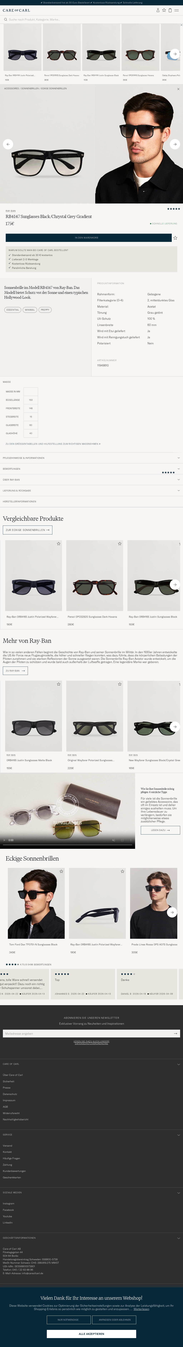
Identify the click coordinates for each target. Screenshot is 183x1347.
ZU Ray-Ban (15, 671)
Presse (6, 1087)
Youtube (7, 1216)
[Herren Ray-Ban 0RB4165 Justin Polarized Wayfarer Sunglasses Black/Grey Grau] (22, 47)
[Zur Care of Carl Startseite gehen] (16, 10)
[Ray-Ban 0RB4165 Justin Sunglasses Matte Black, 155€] (33, 725)
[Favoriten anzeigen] (164, 10)
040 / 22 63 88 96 (22, 1269)
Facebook (8, 1210)
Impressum (9, 1100)
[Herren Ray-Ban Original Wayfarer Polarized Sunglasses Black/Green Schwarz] (94, 716)
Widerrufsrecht (11, 1113)
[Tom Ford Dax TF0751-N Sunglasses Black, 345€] (36, 911)
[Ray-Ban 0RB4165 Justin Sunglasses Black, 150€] (101, 53)
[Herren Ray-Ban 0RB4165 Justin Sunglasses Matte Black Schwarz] (33, 716)
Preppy (45, 309)
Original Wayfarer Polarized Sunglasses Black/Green (90, 760)
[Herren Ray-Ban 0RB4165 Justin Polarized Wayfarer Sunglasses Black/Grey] (97, 903)
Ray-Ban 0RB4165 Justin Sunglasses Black (101, 75)
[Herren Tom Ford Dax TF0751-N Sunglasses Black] (36, 903)
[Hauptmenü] (176, 10)
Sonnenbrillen (30, 88)
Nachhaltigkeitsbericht (15, 1119)
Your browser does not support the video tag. (67, 811)
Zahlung (7, 1164)
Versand (7, 1145)
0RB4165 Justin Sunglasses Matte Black (29, 760)
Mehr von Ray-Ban (27, 640)
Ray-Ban (11, 211)
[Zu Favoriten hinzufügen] (58, 544)
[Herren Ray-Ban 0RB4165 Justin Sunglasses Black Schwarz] (101, 47)
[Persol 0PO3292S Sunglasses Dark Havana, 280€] (61, 53)
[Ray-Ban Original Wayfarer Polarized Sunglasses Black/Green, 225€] (94, 725)
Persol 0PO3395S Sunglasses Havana (138, 75)
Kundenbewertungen (14, 1171)
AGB (5, 1106)
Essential (13, 309)
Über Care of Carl (13, 1075)
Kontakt (7, 1152)
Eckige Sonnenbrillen (54, 88)
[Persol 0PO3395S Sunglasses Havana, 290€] (140, 53)
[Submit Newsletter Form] (175, 1033)
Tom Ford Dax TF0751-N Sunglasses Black (33, 944)
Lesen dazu (158, 830)
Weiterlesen (141, 1309)
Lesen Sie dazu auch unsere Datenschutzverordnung (92, 1042)
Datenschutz (10, 1094)
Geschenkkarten (12, 1177)
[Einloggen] (158, 10)
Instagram (8, 1203)
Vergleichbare (33, 518)
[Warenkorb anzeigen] (170, 10)
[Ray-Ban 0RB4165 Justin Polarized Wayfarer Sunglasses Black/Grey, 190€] (22, 53)
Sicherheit (8, 1081)
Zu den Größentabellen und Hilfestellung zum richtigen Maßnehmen (52, 444)
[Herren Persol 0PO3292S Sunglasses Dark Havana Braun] (62, 47)
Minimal (30, 309)
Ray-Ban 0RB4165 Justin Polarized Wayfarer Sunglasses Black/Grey (19, 75)
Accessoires (11, 88)
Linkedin (8, 1222)
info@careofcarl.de (32, 1273)
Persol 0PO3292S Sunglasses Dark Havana (61, 75)
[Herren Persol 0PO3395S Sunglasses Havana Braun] (140, 47)
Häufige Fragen (11, 1158)
